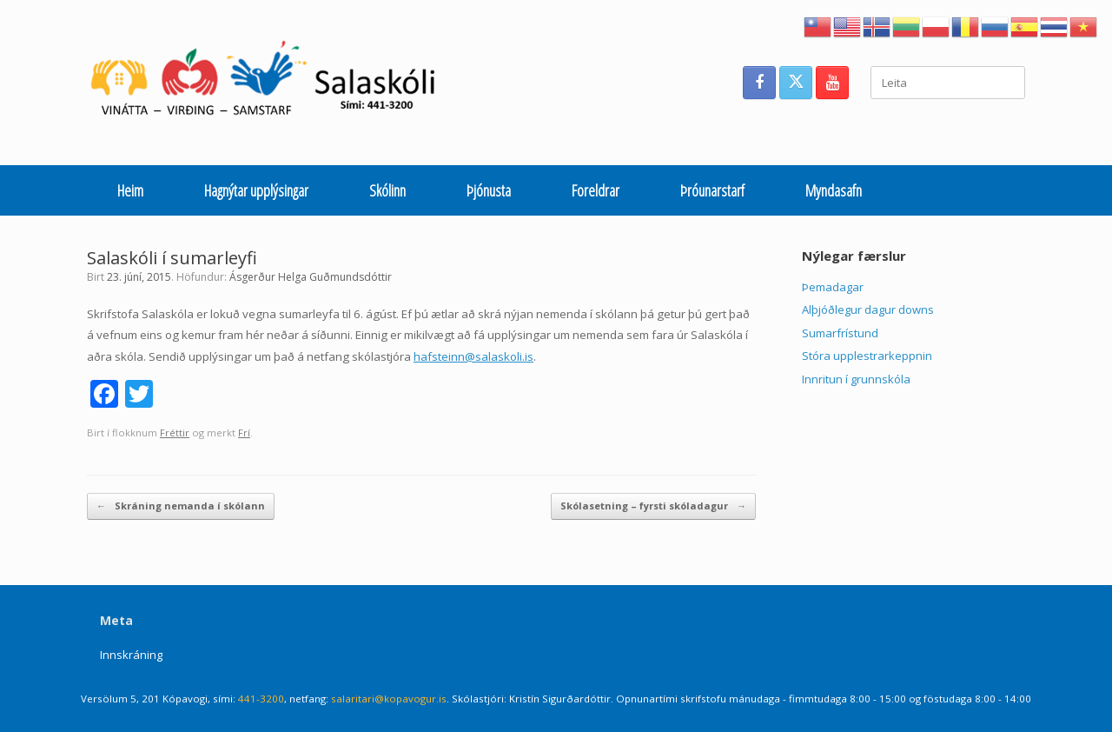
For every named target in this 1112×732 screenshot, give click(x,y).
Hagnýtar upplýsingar (256, 190)
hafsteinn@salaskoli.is (473, 356)
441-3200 (261, 698)
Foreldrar (595, 190)
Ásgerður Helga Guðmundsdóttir (310, 277)
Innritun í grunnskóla (856, 379)
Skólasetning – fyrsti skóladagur (653, 506)
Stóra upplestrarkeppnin (867, 355)
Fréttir (174, 432)
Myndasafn (833, 190)
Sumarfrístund (840, 333)
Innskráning (131, 654)
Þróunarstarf (712, 190)
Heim (130, 190)
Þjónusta (489, 190)
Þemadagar (833, 287)
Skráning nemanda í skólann (180, 506)
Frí (244, 432)
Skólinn (387, 190)
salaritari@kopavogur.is (389, 698)
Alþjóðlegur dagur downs (868, 309)
